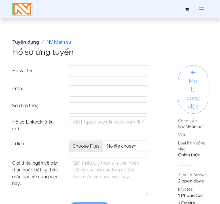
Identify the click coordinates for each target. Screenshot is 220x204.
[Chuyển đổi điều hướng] (201, 9)
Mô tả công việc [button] (193, 90)
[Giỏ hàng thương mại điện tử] (186, 9)
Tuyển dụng (25, 42)
